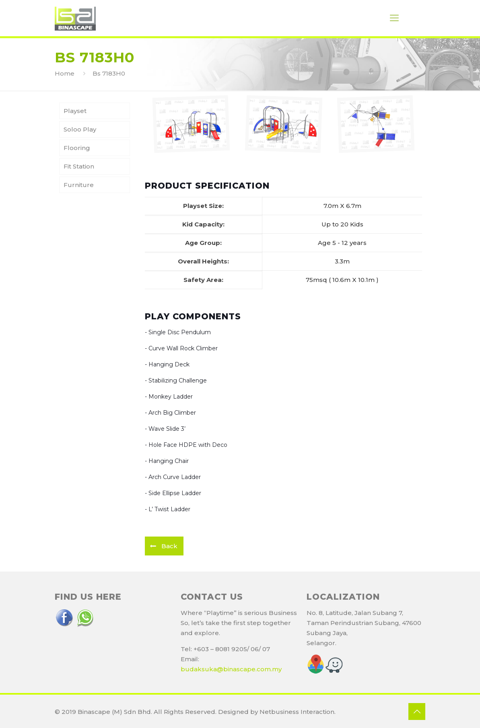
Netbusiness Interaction (297, 712)
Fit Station (79, 166)
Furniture (79, 185)
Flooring (77, 148)
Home (64, 73)
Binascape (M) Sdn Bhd (114, 712)
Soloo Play (80, 129)
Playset (75, 111)
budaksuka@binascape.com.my (231, 669)
